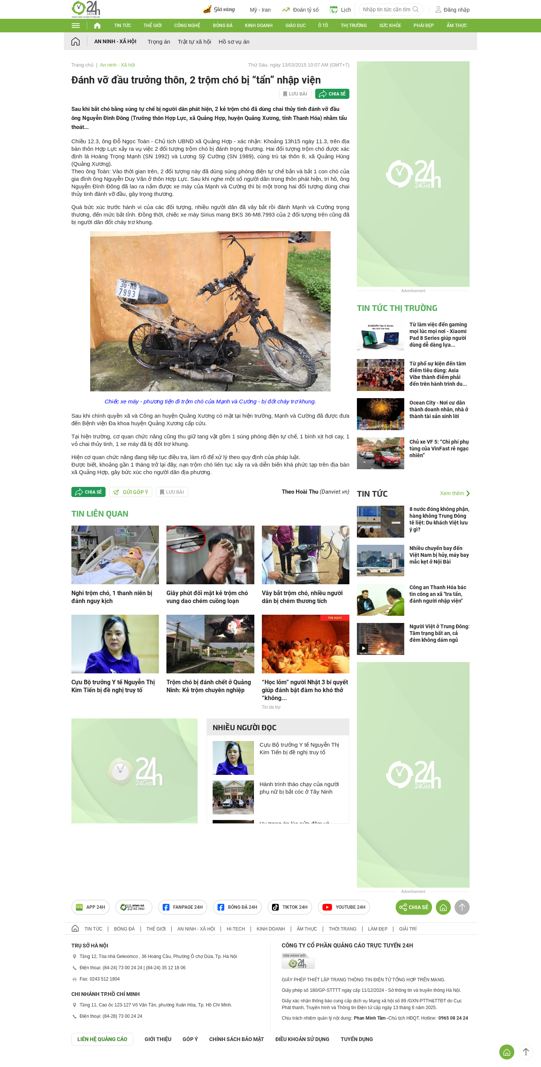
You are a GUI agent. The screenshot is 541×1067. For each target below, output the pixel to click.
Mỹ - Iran (260, 10)
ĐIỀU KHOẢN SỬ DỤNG (302, 1039)
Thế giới (153, 25)
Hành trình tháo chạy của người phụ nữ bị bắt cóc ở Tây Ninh (299, 788)
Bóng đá (223, 25)
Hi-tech (236, 929)
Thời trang (342, 929)
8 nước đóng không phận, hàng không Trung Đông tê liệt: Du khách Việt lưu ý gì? (439, 519)
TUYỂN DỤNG (357, 1039)
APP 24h (90, 907)
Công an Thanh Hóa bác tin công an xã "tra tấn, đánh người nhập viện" (438, 594)
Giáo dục (296, 25)
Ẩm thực (457, 25)
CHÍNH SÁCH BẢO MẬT (236, 1039)
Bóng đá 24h (237, 907)
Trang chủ (82, 65)
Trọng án (159, 41)
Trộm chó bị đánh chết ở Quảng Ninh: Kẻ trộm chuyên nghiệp (208, 686)
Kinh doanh (259, 25)
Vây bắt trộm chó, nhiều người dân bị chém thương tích (302, 597)
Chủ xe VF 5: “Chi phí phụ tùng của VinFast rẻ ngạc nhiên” (439, 448)
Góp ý (190, 1039)
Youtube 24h (344, 907)
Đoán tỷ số (300, 9)
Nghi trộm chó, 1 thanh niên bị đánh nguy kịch (111, 597)
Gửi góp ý (130, 492)
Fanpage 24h (183, 907)
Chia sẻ (337, 94)
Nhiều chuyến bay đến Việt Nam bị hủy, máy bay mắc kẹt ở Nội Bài (439, 555)
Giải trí (407, 929)
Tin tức (122, 25)
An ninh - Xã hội (115, 41)
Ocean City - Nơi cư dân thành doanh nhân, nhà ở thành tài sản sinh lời (439, 409)
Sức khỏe (390, 25)
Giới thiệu (158, 1039)
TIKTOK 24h (290, 907)
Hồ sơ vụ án (234, 41)
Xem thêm (452, 493)
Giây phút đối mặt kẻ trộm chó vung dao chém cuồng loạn (207, 597)
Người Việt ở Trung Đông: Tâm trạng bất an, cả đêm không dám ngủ (440, 633)
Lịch (340, 9)
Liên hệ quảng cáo (102, 1039)
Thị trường (354, 25)
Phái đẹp (424, 25)
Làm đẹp (378, 929)
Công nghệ (187, 25)
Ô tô (323, 25)
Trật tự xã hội (194, 41)
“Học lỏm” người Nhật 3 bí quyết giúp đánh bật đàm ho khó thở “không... (305, 690)
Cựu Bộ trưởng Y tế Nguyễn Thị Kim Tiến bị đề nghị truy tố (113, 686)
